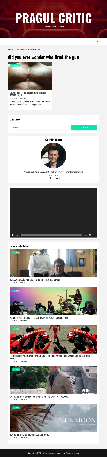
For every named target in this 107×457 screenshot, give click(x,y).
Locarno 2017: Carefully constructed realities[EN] (28, 94)
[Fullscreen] (94, 235)
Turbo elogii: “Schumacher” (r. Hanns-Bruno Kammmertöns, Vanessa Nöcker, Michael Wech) (51, 357)
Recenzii (16, 253)
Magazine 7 (62, 453)
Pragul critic (53, 17)
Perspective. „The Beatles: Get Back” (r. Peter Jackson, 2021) (39, 317)
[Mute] (90, 235)
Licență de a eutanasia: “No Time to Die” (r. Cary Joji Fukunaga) (39, 396)
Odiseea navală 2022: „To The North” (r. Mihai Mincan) (35, 279)
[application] (53, 213)
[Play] (13, 235)
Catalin (14, 98)
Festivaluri (15, 65)
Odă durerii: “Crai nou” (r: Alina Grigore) (29, 434)
